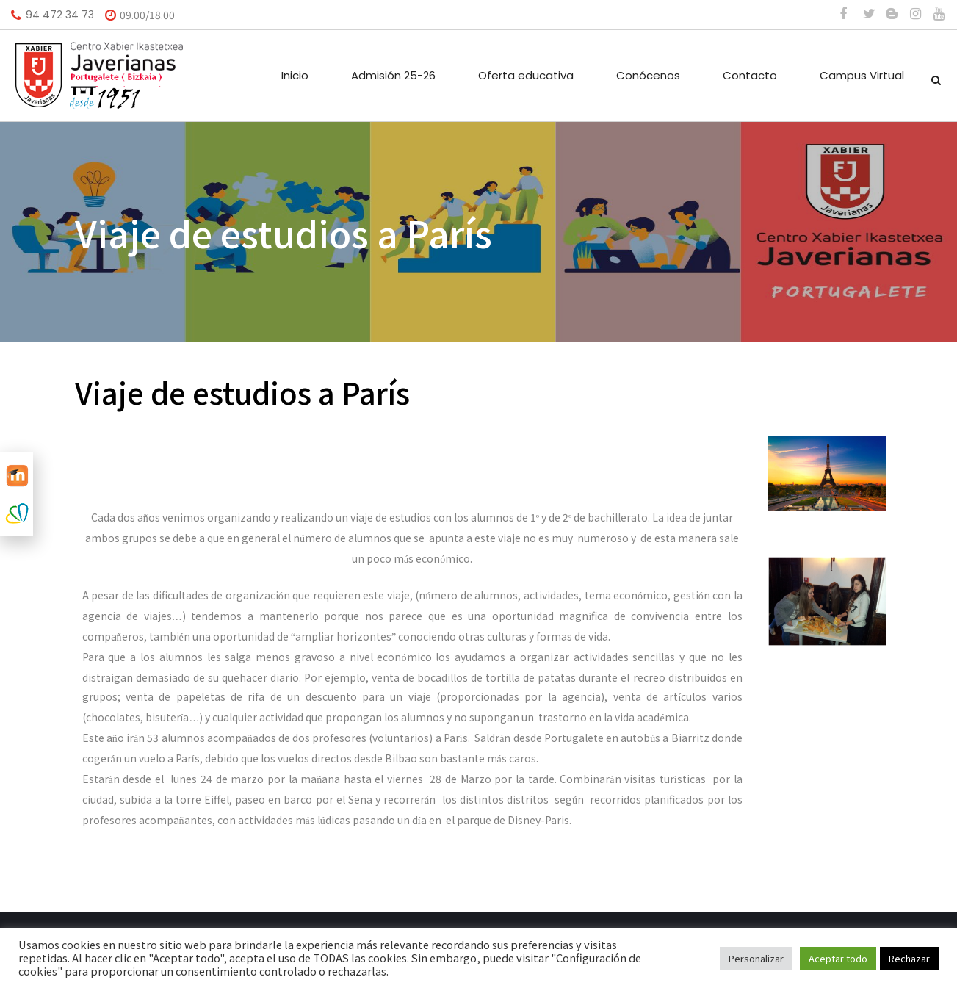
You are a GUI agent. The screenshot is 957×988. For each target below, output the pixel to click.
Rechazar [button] (909, 958)
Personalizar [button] (756, 958)
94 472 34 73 (60, 14)
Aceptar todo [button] (838, 958)
